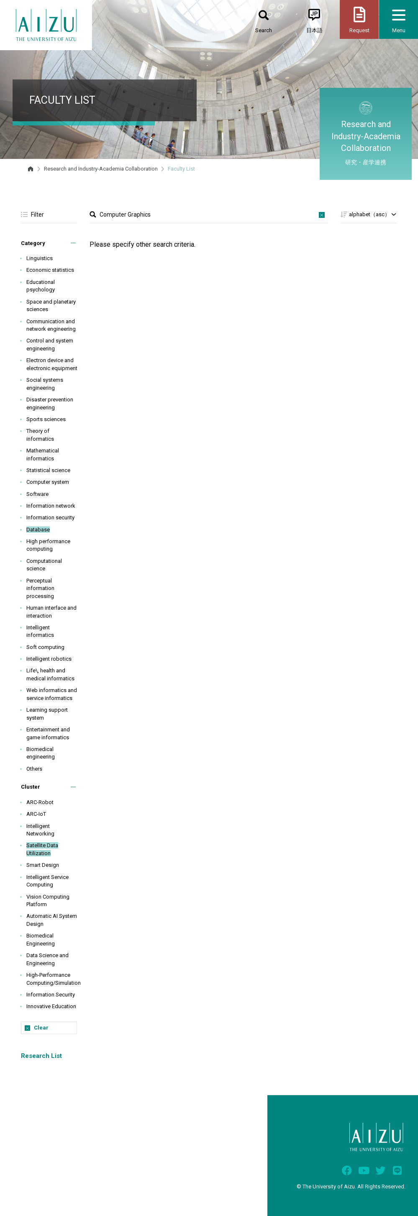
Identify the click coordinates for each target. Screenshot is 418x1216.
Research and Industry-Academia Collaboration (101, 169)
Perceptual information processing (40, 588)
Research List (41, 1056)
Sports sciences (46, 419)
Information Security (50, 994)
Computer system (47, 482)
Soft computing (45, 647)
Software (37, 494)
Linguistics (39, 258)
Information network (50, 506)
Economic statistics (50, 270)
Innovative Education (51, 1006)
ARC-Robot (40, 802)
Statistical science (48, 470)
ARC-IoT (36, 814)
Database (38, 529)
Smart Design (42, 865)
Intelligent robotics (49, 659)
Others (34, 769)
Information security (50, 517)
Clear (41, 1027)
